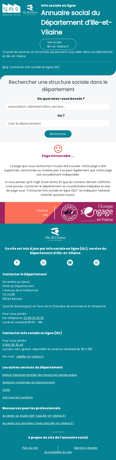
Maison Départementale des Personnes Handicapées (39, 375)
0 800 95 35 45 (12, 345)
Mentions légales (86, 448)
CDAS (6, 390)
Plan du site (30, 448)
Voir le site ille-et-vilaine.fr (58, 44)
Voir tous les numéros (17, 397)
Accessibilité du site (58, 452)
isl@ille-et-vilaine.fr (30, 357)
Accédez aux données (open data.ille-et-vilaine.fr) (38, 423)
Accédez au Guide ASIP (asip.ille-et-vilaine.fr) (34, 416)
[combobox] (58, 106)
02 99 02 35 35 (34, 318)
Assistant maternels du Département (28, 382)
